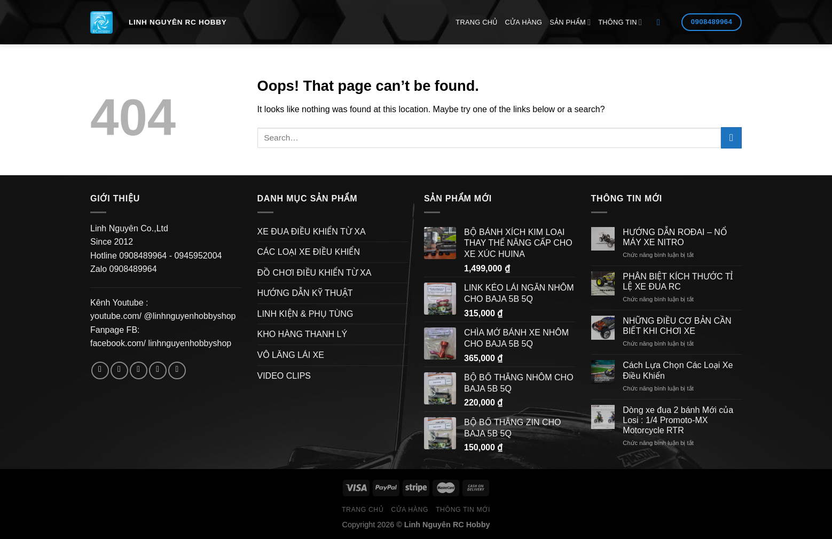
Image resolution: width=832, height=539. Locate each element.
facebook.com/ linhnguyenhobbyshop (160, 343)
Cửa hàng (524, 22)
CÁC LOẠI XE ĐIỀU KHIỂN (308, 251)
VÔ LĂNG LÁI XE (290, 355)
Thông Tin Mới (463, 509)
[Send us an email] (158, 370)
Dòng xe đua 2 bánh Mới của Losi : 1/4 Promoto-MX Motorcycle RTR (678, 420)
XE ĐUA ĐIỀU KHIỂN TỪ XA (311, 231)
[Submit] (731, 137)
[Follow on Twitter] (138, 370)
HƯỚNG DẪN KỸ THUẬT (305, 293)
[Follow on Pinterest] (177, 370)
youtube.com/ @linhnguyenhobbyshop (163, 316)
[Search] (661, 22)
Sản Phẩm (570, 22)
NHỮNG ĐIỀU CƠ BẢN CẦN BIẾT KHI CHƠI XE (677, 325)
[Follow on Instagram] (119, 370)
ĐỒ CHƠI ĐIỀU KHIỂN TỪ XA (314, 272)
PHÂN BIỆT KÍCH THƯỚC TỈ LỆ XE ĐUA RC (678, 281)
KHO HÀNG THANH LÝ (302, 334)
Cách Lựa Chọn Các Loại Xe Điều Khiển (678, 370)
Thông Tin (620, 22)
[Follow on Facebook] (100, 370)
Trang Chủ (476, 22)
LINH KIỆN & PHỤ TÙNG (305, 313)
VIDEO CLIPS (284, 375)
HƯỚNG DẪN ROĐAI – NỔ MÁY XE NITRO (675, 237)
